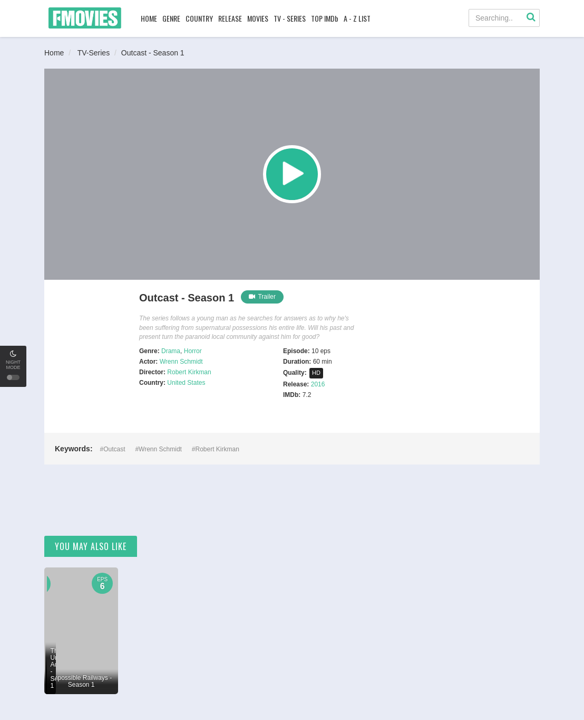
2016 (318, 384)
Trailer (262, 296)
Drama (170, 351)
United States (186, 382)
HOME (149, 18)
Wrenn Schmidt (181, 361)
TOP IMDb (324, 18)
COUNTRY (199, 18)
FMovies (84, 18)
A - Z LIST (357, 18)
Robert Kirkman (189, 372)
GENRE (171, 18)
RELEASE (230, 18)
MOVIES (257, 18)
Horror (193, 351)
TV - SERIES (290, 18)
